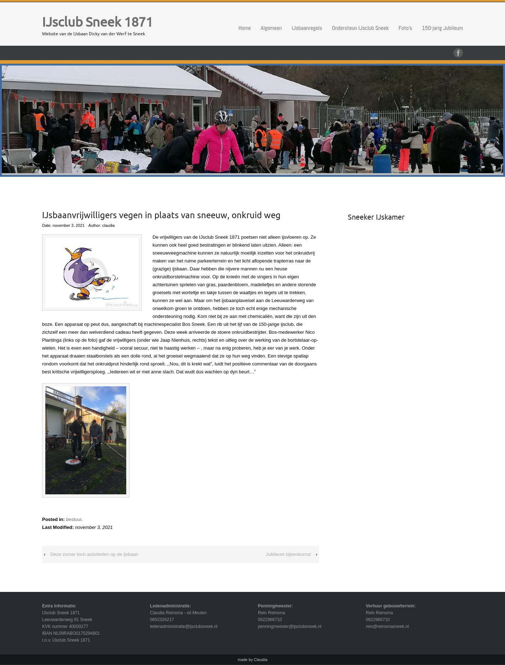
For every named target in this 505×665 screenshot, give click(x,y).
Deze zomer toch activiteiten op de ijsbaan (94, 554)
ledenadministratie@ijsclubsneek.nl (184, 626)
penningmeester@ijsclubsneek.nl (289, 626)
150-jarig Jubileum (442, 28)
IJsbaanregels (307, 28)
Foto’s (405, 28)
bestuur (73, 519)
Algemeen (271, 28)
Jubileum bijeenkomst (288, 554)
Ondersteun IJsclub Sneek (360, 28)
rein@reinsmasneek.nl (387, 626)
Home (244, 28)
